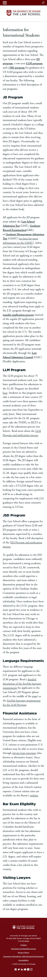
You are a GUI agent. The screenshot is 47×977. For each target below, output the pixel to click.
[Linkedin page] (22, 970)
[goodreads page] (28, 970)
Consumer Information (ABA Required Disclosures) (23, 956)
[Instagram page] (31, 970)
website (34, 795)
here (5, 393)
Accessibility (23, 960)
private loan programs (24, 753)
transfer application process (18, 315)
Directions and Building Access (23, 949)
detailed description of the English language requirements (22, 684)
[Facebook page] (16, 970)
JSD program (17, 68)
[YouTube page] (25, 970)
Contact (23, 945)
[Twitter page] (19, 970)
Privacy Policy (23, 953)
